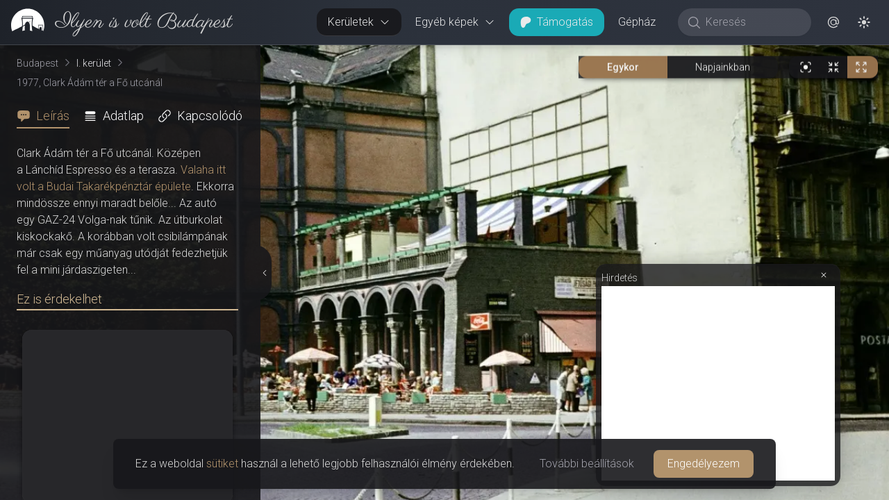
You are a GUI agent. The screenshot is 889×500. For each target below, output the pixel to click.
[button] (833, 22)
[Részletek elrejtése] (263, 273)
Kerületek (359, 21)
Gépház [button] (637, 21)
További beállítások (587, 463)
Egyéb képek (455, 21)
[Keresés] (751, 22)
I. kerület (93, 63)
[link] (116, 22)
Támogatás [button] (556, 21)
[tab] (47, 115)
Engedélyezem (703, 463)
